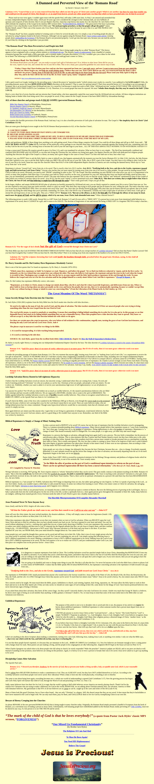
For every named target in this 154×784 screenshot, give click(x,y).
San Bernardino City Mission (20, 110)
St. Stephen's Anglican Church (21, 108)
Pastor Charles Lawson (41, 361)
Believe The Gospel (77, 746)
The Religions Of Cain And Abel (77, 731)
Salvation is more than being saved (33, 486)
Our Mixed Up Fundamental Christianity (77, 724)
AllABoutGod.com (57, 52)
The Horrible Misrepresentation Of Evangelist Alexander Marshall (77, 498)
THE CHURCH (65, 339)
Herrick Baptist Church (18, 106)
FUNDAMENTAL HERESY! (74, 24)
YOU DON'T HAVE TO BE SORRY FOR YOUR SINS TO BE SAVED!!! (119, 365)
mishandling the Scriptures (25, 38)
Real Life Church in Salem (20, 112)
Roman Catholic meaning (104, 363)
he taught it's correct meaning (74, 363)
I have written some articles (97, 36)
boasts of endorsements (82, 52)
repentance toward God (64, 571)
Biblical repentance (82, 427)
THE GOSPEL (136, 707)
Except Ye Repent (123, 277)
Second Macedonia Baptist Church (22, 117)
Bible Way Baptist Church (19, 104)
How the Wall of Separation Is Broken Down (98, 339)
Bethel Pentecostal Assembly (20, 115)
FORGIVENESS (26, 719)
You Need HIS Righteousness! (77, 741)
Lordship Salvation (105, 251)
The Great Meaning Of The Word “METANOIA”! (77, 293)
